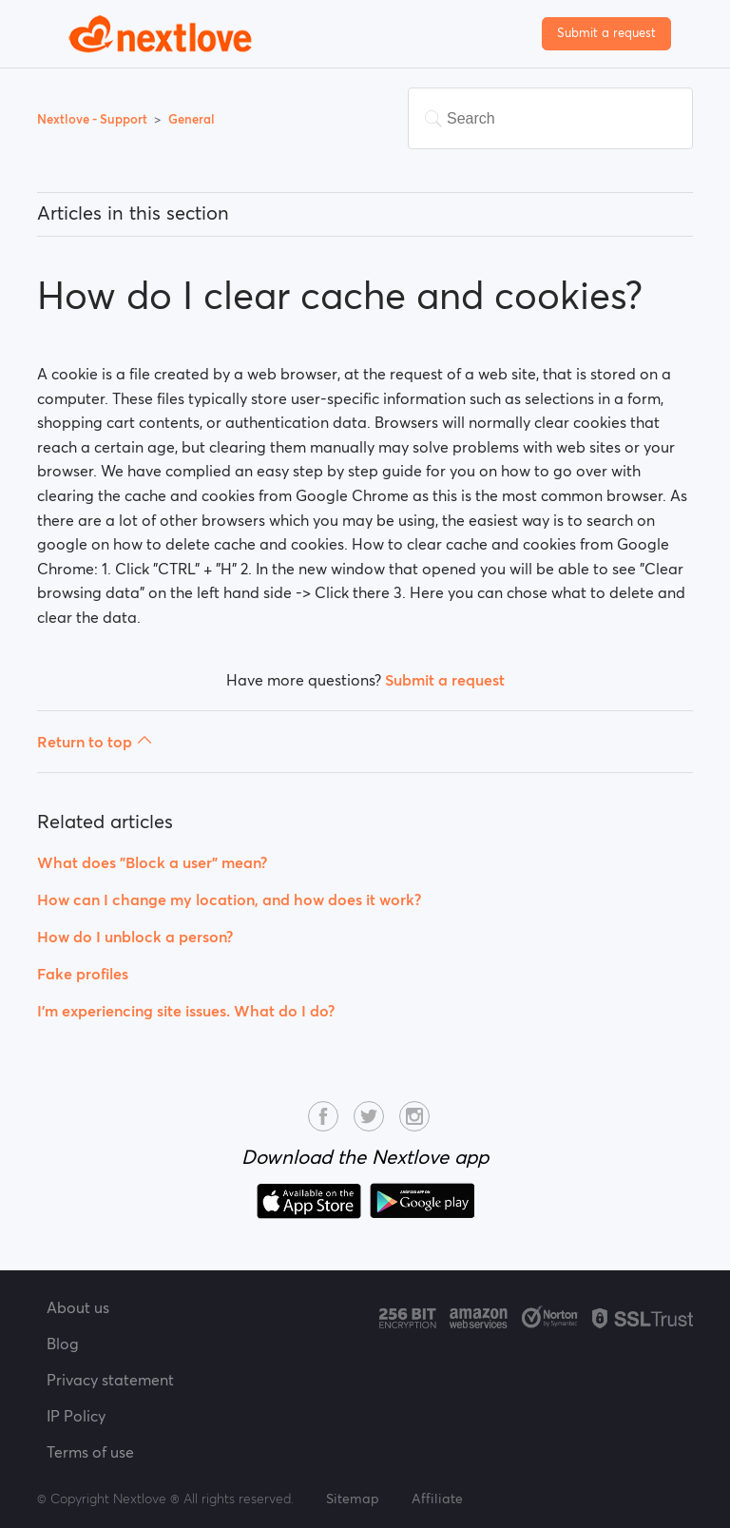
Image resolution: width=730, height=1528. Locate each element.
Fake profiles (82, 973)
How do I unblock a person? (135, 936)
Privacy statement (110, 1379)
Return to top (94, 741)
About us (78, 1307)
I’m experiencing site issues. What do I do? (186, 1010)
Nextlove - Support (93, 119)
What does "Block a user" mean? (152, 862)
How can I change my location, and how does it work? (229, 899)
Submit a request (606, 33)
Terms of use (90, 1451)
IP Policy (76, 1415)
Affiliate (437, 1498)
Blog (63, 1343)
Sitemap (352, 1498)
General (191, 119)
